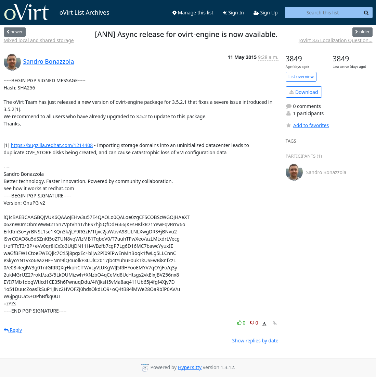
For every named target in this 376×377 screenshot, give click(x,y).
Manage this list (192, 12)
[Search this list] (323, 13)
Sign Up (266, 12)
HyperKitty (190, 367)
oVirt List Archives (56, 12)
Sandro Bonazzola (48, 61)
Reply (13, 330)
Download (303, 92)
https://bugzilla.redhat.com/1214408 (52, 145)
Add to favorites (307, 125)
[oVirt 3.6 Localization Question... (336, 40)
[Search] (366, 13)
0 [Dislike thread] (254, 322)
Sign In (233, 12)
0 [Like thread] (242, 322)
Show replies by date (255, 340)
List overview (301, 77)
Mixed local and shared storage (39, 40)
